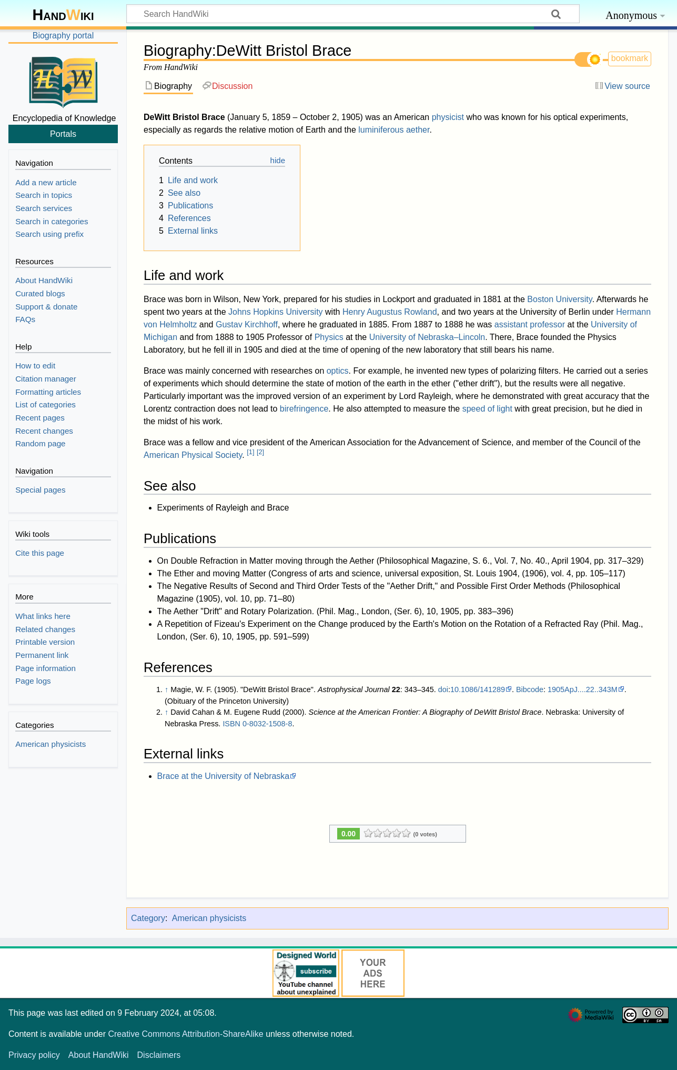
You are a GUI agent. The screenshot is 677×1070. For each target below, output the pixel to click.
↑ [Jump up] (166, 689)
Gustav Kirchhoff (247, 324)
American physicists (209, 918)
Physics (329, 337)
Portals (63, 133)
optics (338, 370)
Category (148, 918)
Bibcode (529, 689)
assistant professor (529, 324)
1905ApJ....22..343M (583, 689)
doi (443, 689)
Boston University (559, 299)
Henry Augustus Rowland (389, 311)
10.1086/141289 (477, 689)
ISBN (231, 723)
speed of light (487, 408)
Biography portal (63, 35)
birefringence (304, 408)
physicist (448, 117)
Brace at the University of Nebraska (223, 776)
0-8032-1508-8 (267, 723)
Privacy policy (34, 1055)
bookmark (629, 58)
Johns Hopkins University (275, 311)
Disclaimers (159, 1055)
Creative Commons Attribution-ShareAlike (185, 1033)
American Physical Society (193, 455)
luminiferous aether (393, 129)
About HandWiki (98, 1055)
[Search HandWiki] (353, 14)
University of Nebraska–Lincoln (427, 337)
